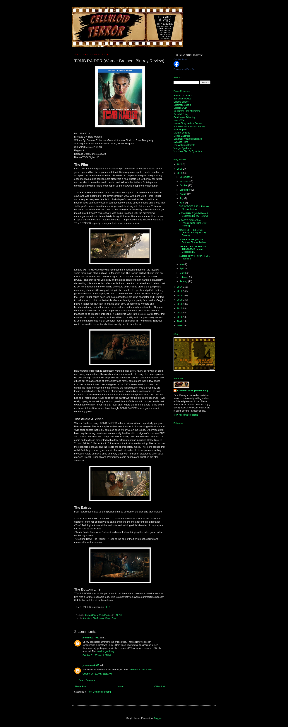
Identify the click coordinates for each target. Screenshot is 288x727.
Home (121, 686)
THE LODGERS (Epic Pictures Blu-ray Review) (194, 207)
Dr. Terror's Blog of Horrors (187, 111)
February (184, 277)
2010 (180, 317)
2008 (180, 325)
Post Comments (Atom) (99, 692)
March (183, 273)
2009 (180, 321)
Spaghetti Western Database (188, 139)
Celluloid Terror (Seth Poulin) (192, 390)
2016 (180, 291)
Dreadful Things (181, 114)
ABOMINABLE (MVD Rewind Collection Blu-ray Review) (193, 214)
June (182, 202)
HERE (107, 607)
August (183, 194)
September (185, 190)
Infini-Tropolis (180, 129)
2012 (180, 308)
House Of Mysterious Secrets (188, 123)
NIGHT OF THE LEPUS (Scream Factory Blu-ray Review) (192, 233)
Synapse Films (181, 142)
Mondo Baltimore (182, 136)
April (182, 268)
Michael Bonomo (182, 132)
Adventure (87, 618)
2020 (180, 164)
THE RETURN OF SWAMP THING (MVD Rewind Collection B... (192, 249)
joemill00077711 (91, 637)
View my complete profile (186, 415)
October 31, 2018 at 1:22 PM (97, 655)
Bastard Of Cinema (183, 95)
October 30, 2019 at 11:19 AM (97, 673)
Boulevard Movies (182, 98)
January (184, 281)
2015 (180, 295)
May (182, 264)
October (184, 185)
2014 (180, 299)
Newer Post (81, 686)
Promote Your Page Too (184, 69)
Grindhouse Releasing (185, 117)
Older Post (159, 686)
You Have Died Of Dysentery (188, 151)
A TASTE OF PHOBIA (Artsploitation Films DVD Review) (193, 223)
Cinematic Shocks (182, 105)
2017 (180, 287)
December (185, 177)
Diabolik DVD (180, 108)
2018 (180, 173)
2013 (180, 304)
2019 (180, 169)
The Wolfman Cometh (184, 145)
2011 (180, 312)
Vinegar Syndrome (183, 148)
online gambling (106, 651)
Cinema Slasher (181, 102)
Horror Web (179, 120)
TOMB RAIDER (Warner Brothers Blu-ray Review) (192, 240)
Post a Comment (87, 680)
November (185, 181)
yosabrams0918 (91, 665)
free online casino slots (141, 669)
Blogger (157, 718)
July (182, 198)
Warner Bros (110, 618)
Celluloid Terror (180, 59)
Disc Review (98, 618)
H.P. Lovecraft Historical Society (189, 126)
